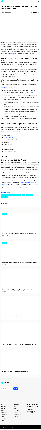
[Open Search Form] (32, 1)
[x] (30, 406)
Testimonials (3, 412)
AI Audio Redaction (25, 390)
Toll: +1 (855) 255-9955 (31, 415)
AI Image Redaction (25, 394)
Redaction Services (25, 400)
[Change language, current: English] (35, 1)
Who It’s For (3, 408)
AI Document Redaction (26, 392)
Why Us (2, 410)
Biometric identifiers (8, 137)
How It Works (3, 406)
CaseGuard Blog (17, 410)
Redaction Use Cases (17, 414)
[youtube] (35, 406)
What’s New (16, 416)
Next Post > (37, 200)
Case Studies (16, 412)
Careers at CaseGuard (5, 414)
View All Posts (4, 203)
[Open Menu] (38, 1)
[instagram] (37, 406)
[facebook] (27, 406)
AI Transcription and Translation (27, 396)
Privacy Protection (29, 194)
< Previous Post (4, 200)
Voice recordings (7, 154)
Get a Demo (3, 418)
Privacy (8, 192)
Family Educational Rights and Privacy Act (14, 194)
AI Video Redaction (25, 388)
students (12, 53)
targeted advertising (28, 92)
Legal (14, 427)
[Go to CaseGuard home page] (20, 383)
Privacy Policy (3, 427)
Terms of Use (9, 427)
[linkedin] (32, 406)
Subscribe (15, 388)
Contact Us (3, 420)
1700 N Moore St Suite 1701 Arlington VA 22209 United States (32, 412)
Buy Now (2, 416)
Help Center (16, 406)
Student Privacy (4, 196)
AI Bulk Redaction (25, 398)
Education (3, 194)
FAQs (15, 408)
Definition (3, 192)
